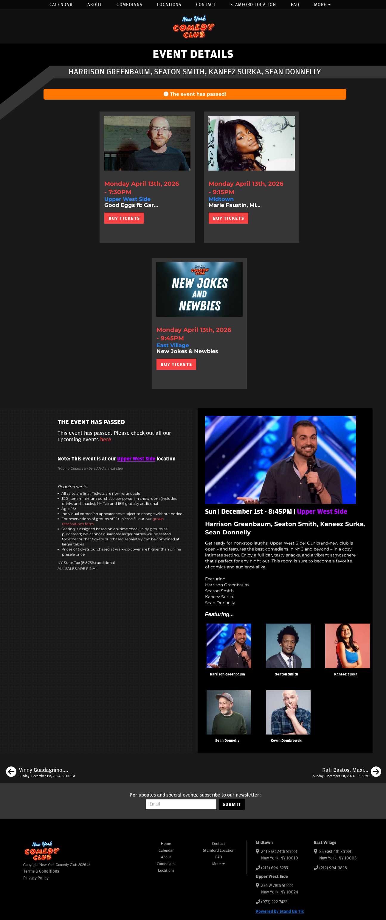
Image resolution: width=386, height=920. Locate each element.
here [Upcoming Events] (105, 439)
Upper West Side (136, 459)
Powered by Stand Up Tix (280, 911)
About (94, 4)
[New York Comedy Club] (193, 26)
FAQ (295, 4)
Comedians (129, 4)
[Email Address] (181, 804)
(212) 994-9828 (333, 867)
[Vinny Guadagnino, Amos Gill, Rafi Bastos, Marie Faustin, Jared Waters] (40, 772)
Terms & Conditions (41, 871)
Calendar (60, 4)
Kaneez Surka (345, 674)
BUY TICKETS (124, 218)
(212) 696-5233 (274, 867)
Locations (169, 4)
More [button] (322, 4)
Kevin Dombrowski (287, 740)
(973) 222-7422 (274, 901)
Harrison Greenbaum (227, 674)
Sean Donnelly (227, 740)
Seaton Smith (286, 674)
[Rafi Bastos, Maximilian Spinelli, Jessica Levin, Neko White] (347, 772)
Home (166, 843)
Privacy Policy (36, 878)
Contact (206, 4)
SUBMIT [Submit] (232, 804)
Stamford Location (253, 4)
